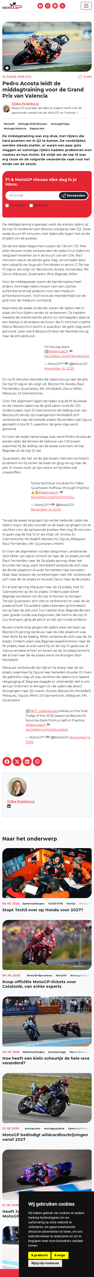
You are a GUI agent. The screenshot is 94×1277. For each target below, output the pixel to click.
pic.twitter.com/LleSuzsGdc (47, 729)
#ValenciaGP (58, 351)
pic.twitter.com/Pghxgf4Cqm (67, 356)
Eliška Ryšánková (25, 104)
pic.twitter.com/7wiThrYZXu (52, 497)
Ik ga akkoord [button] (39, 1255)
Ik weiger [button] (59, 1255)
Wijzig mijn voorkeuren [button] (45, 1263)
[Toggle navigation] (86, 6)
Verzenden (73, 196)
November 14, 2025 (59, 368)
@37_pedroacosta (44, 711)
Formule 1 (18, 205)
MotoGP (40, 205)
